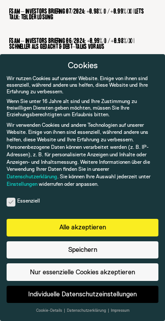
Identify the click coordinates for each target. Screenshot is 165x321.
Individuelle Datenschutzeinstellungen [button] (82, 294)
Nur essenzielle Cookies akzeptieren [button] (82, 272)
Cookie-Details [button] (49, 310)
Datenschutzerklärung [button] (87, 310)
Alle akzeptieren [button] (82, 227)
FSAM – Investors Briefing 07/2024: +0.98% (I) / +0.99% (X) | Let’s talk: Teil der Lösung (76, 14)
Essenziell (23, 201)
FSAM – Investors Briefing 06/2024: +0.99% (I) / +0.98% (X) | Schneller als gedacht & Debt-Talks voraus (71, 44)
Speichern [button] (82, 249)
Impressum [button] (120, 310)
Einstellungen (22, 184)
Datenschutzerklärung (32, 176)
